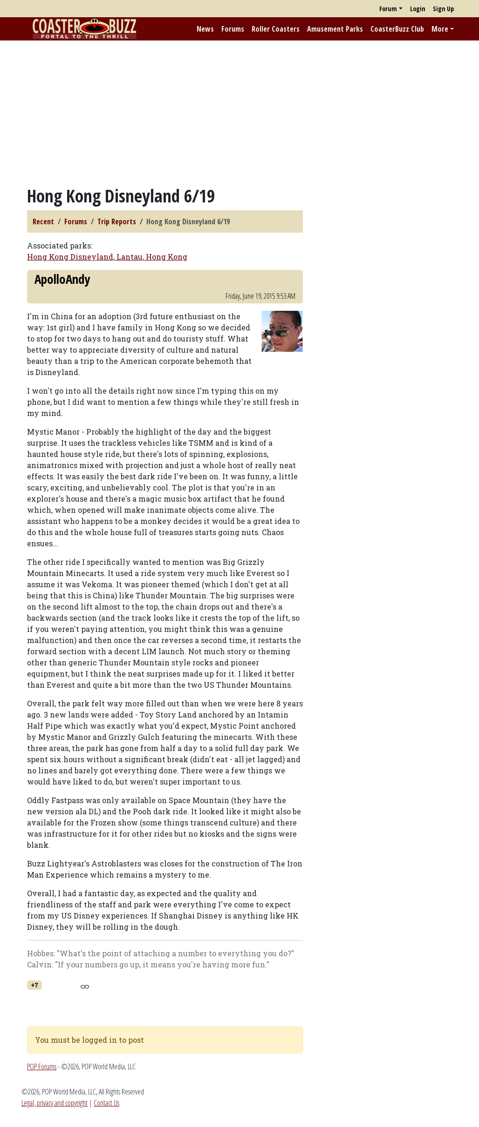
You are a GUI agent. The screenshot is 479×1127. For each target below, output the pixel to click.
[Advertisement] (239, 113)
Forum (388, 8)
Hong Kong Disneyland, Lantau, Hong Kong (107, 257)
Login (417, 8)
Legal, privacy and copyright (54, 1103)
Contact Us (106, 1103)
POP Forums (41, 1066)
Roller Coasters (276, 29)
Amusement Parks (335, 29)
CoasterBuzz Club (397, 29)
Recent (43, 221)
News (205, 29)
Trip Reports (116, 221)
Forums (232, 29)
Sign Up (443, 8)
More (439, 29)
